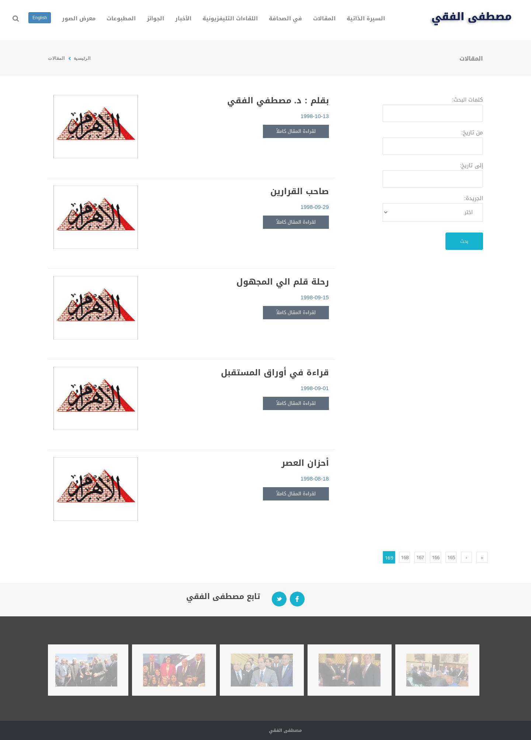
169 (389, 557)
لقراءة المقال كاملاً (296, 131)
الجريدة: (473, 198)
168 (405, 557)
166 (436, 557)
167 (420, 557)
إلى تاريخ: (471, 165)
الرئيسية (81, 58)
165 (451, 557)
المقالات (56, 58)
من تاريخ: (472, 132)
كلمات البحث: (467, 99)
